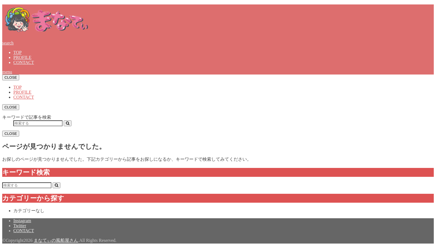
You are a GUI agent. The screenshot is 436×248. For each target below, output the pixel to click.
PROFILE (22, 57)
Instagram (22, 220)
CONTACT (23, 62)
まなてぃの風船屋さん (56, 240)
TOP (17, 52)
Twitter (19, 225)
